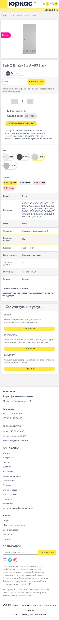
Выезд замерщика (12, 476)
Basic (4, 15)
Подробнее (29, 328)
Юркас (15, 605)
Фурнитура (8, 534)
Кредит (7, 462)
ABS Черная (10, 182)
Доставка (8, 466)
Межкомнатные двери (14, 525)
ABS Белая (39, 182)
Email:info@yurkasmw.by (15, 440)
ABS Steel (25, 182)
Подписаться (47, 552)
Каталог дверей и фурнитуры (18, 508)
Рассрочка (8, 457)
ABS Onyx (9, 188)
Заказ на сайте (10, 494)
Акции (6, 520)
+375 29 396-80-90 (12, 418)
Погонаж (7, 539)
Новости (7, 499)
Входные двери (10, 530)
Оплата (6, 453)
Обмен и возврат (11, 490)
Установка (8, 471)
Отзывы (7, 485)
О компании (9, 480)
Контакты (8, 503)
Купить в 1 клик (37, 81)
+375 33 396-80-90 (12, 413)
